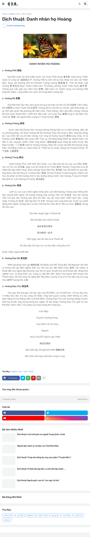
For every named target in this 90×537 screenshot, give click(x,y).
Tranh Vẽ (78, 515)
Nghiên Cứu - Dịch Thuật (20, 14)
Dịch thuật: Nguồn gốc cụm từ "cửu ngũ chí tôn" (38, 480)
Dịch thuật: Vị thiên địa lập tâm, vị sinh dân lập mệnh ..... (41, 469)
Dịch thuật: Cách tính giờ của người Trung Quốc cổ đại (41, 434)
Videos (7, 520)
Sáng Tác (55, 515)
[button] (3, 4)
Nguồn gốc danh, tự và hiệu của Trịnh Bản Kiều (38, 446)
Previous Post (9, 399)
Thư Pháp (67, 515)
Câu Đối (20, 515)
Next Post (82, 399)
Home (4, 14)
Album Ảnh (8, 515)
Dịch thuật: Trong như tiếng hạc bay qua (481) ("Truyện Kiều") (44, 457)
